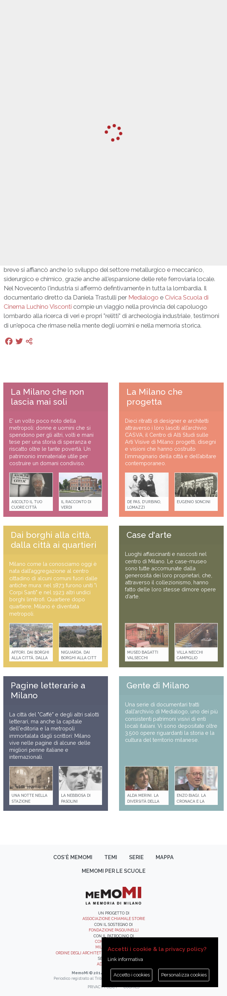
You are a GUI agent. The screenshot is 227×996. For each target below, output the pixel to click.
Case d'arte (149, 535)
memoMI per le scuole (114, 871)
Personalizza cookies (184, 975)
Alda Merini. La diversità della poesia (143, 801)
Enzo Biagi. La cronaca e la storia (191, 801)
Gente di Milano (157, 685)
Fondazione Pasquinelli (114, 930)
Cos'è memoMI (72, 857)
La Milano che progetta (154, 397)
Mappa (165, 857)
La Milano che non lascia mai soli (47, 397)
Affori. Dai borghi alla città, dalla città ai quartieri (30, 658)
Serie (136, 857)
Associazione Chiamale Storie (113, 918)
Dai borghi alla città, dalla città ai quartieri (53, 540)
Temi (110, 857)
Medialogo (143, 297)
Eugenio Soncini (193, 501)
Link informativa (125, 959)
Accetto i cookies (132, 975)
